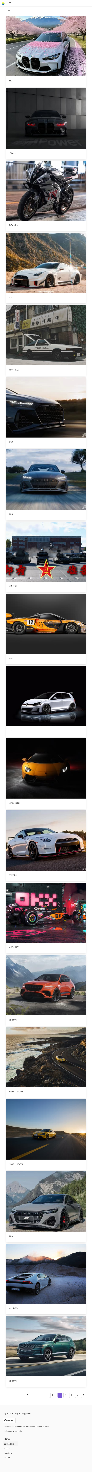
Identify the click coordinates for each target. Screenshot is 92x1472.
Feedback (8, 1453)
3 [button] (71, 1395)
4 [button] (77, 1395)
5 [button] (83, 1395)
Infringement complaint (13, 1431)
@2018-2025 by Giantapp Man (17, 1413)
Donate (7, 1458)
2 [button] (66, 1395)
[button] (9, 3)
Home (7, 1439)
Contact (7, 1449)
